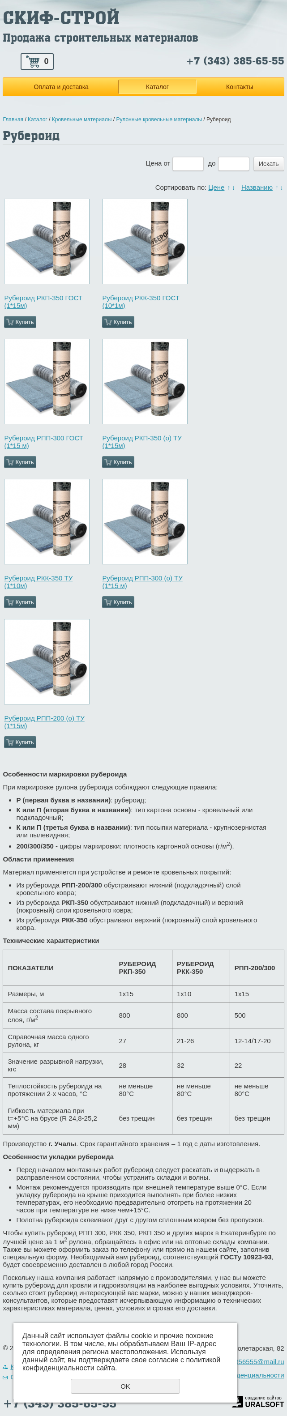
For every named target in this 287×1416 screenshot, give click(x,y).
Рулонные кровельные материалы (159, 119)
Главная (13, 119)
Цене (216, 187)
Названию (257, 187)
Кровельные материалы (82, 119)
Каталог (157, 86)
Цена (154, 163)
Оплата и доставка (61, 86)
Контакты (239, 86)
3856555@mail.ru (257, 1361)
